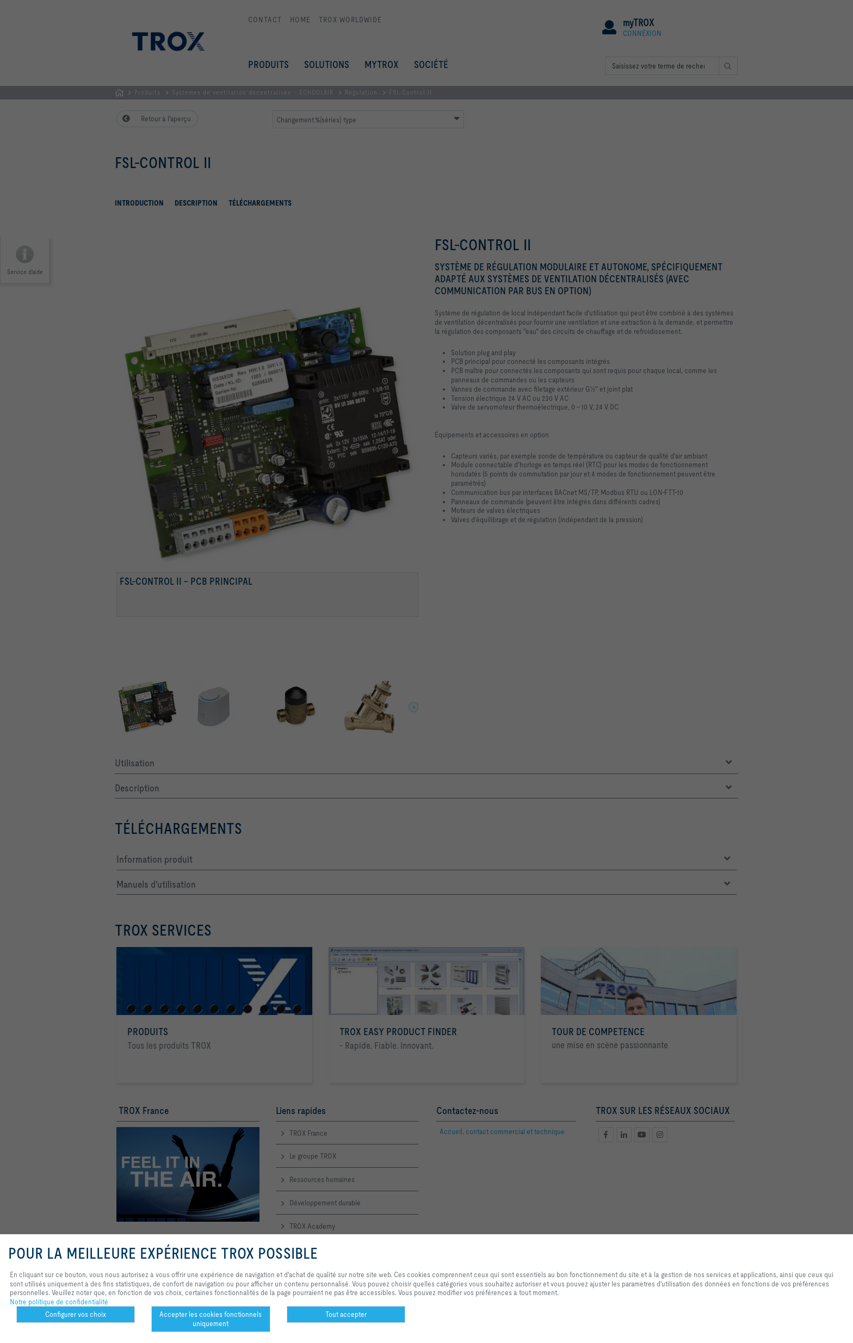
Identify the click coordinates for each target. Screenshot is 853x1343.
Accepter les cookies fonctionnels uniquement (210, 1319)
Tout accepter (346, 1314)
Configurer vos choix (75, 1314)
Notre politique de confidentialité (59, 1301)
